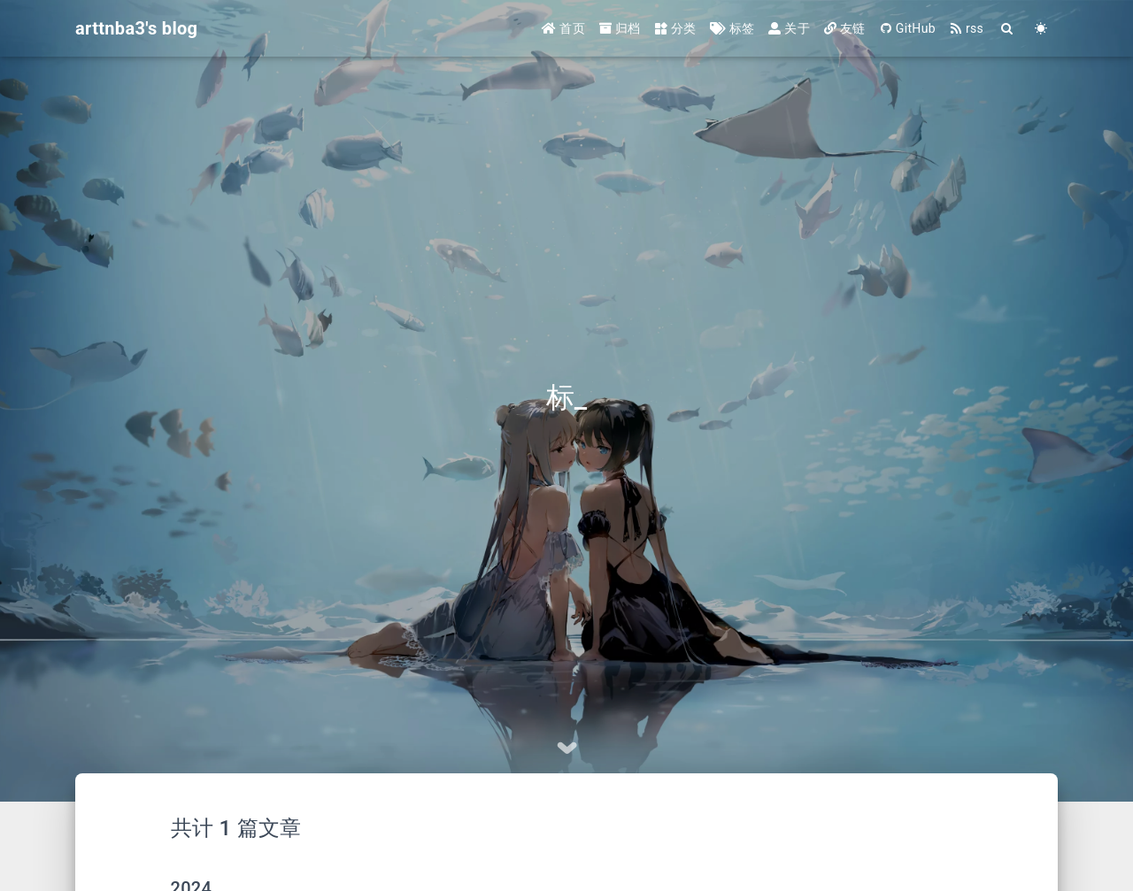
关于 (789, 28)
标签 (732, 28)
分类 (676, 28)
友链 (845, 28)
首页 (563, 28)
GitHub (908, 28)
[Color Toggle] (1041, 28)
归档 (620, 28)
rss (966, 28)
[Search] (1007, 28)
